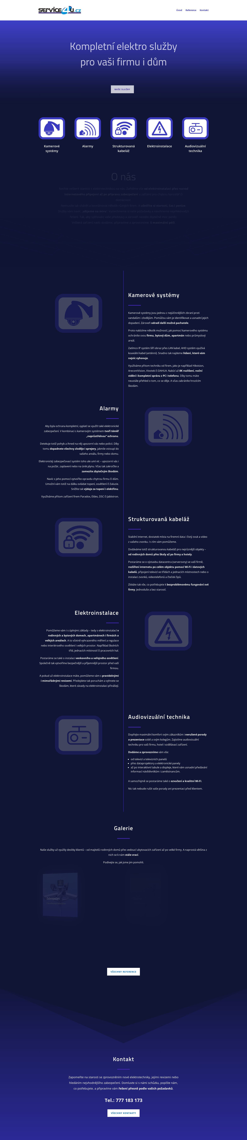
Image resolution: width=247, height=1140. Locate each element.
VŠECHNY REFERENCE (123, 971)
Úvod (179, 10)
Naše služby (122, 90)
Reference (191, 10)
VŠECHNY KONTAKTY (123, 1113)
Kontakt (204, 10)
